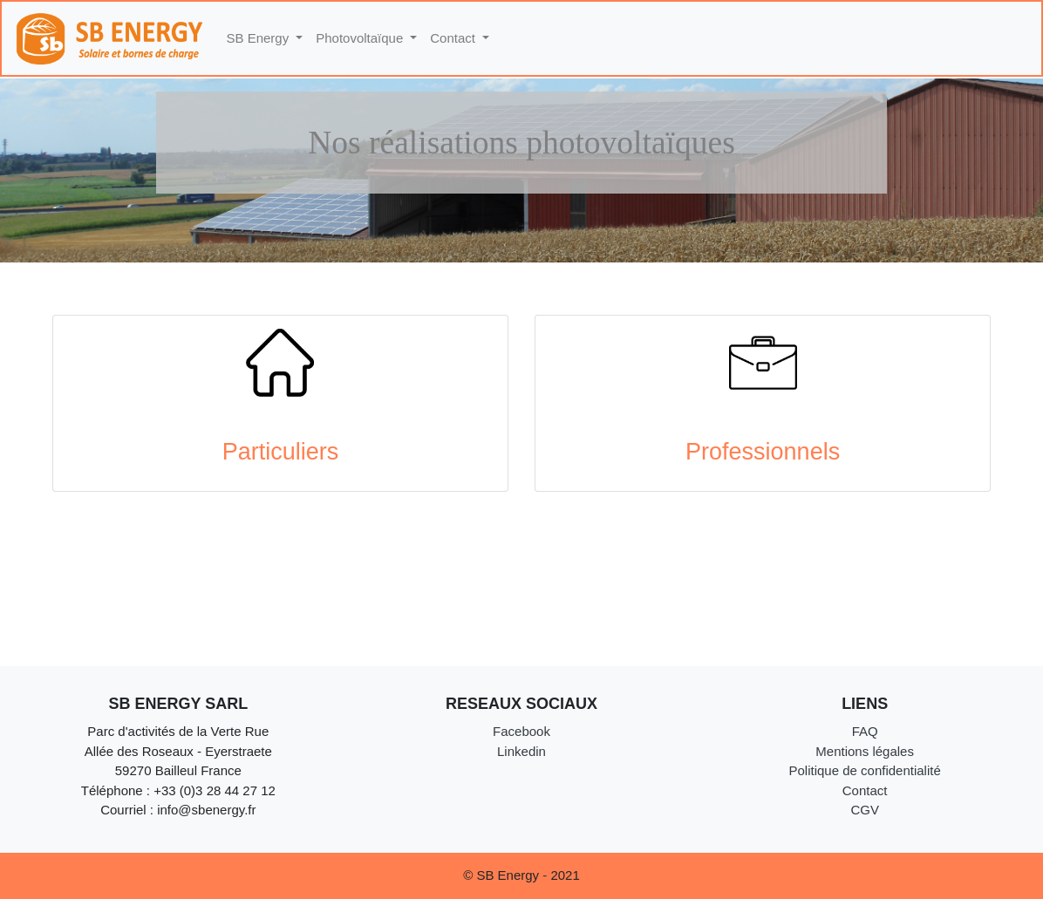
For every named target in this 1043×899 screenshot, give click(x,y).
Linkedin (521, 751)
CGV (864, 809)
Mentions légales (864, 751)
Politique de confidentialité (864, 770)
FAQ (865, 731)
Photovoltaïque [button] (361, 38)
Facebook (521, 731)
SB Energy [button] (260, 38)
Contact (865, 790)
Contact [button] (454, 38)
